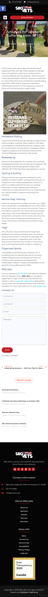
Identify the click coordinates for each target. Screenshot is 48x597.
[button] (3, 8)
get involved (22, 273)
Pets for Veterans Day (10, 412)
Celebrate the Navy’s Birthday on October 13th (21, 401)
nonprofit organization (25, 281)
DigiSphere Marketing (29, 592)
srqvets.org (41, 286)
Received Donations (10, 390)
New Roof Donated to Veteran (14, 424)
